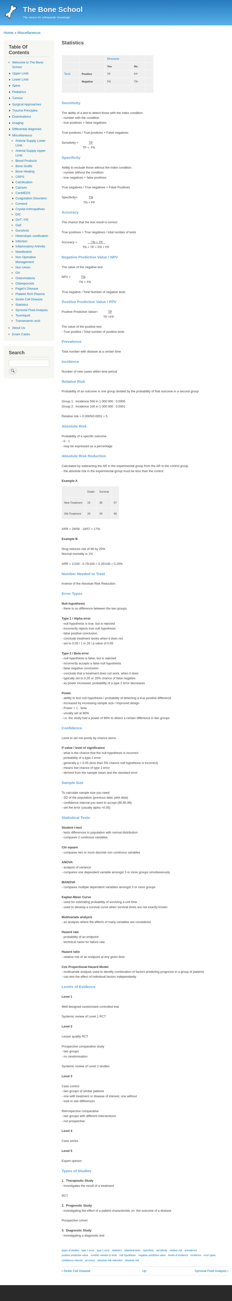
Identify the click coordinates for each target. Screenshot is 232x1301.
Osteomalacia (25, 278)
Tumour (17, 98)
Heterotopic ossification (31, 236)
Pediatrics (19, 92)
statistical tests (132, 1250)
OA (17, 272)
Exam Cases (21, 334)
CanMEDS (22, 193)
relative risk (176, 1250)
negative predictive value (152, 1255)
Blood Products (26, 161)
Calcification (23, 182)
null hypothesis (127, 1255)
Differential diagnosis (27, 129)
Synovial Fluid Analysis (212, 1271)
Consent (21, 203)
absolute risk (132, 1260)
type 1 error (103, 1250)
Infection (21, 241)
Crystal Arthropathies (30, 209)
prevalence (191, 1250)
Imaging (17, 123)
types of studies (70, 1250)
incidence (196, 1255)
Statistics (21, 304)
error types (210, 1255)
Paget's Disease (26, 288)
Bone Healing (24, 171)
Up (144, 1271)
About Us (18, 328)
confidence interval (72, 1260)
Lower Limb (20, 79)
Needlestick (23, 252)
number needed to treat (104, 1255)
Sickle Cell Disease (76, 1271)
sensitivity (161, 1250)
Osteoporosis (24, 283)
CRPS (19, 177)
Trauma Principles (24, 110)
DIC (18, 214)
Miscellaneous (29, 32)
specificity (148, 1250)
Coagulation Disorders (31, 198)
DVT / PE (21, 220)
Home (8, 32)
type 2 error (88, 1250)
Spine (16, 85)
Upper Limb (20, 73)
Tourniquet (22, 315)
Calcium (21, 187)
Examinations (21, 116)
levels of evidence (178, 1255)
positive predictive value (75, 1255)
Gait (18, 225)
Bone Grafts (23, 166)
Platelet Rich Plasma (30, 294)
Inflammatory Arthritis (30, 246)
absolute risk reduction (110, 1260)
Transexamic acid (27, 321)
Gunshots (22, 230)
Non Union (22, 267)
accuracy (90, 1260)
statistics (116, 1250)
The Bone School (53, 9)
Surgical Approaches (26, 104)
